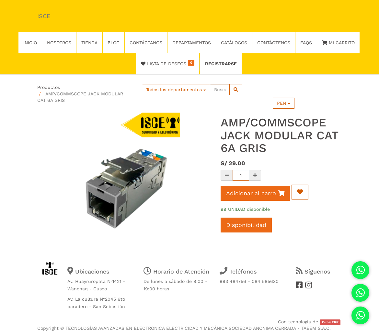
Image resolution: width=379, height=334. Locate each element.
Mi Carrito (338, 42)
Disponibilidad (246, 224)
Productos (48, 87)
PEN (283, 103)
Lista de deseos (167, 63)
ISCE (43, 16)
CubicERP (330, 322)
